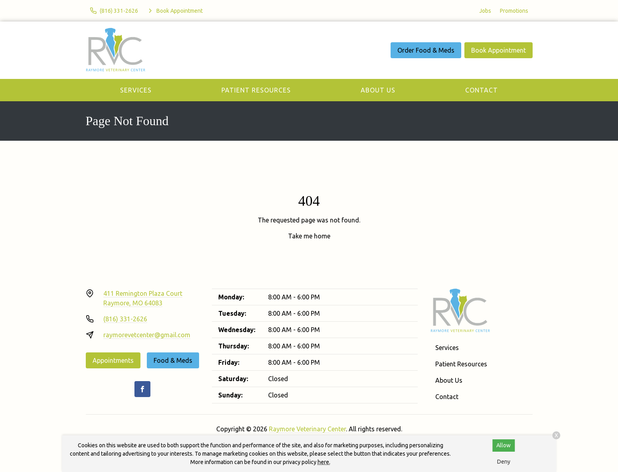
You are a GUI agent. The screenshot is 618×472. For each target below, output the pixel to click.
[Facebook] (142, 389)
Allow (503, 445)
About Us (378, 90)
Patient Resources (256, 90)
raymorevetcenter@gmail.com (146, 334)
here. (324, 462)
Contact (481, 90)
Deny (503, 461)
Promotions (514, 11)
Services (136, 90)
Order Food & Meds (425, 50)
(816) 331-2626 (125, 319)
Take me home (309, 236)
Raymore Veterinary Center (307, 429)
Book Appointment (498, 50)
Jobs (485, 11)
